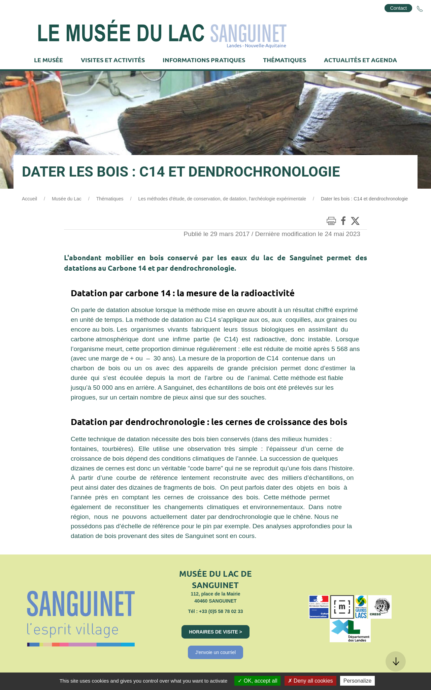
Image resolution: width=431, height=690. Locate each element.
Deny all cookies (310, 681)
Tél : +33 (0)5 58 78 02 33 (215, 611)
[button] (395, 661)
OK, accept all (257, 681)
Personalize (357, 681)
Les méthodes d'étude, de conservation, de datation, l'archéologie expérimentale (222, 198)
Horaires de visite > (215, 632)
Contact (398, 8)
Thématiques (110, 198)
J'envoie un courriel (215, 652)
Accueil (29, 198)
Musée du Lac (66, 198)
